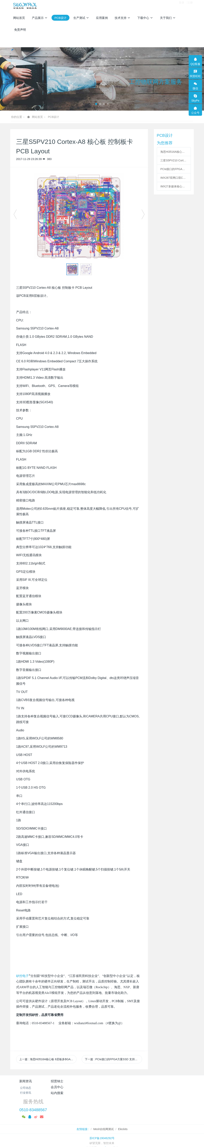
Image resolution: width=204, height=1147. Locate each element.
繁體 (102, 1137)
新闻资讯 (25, 1081)
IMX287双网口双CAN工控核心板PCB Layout (173, 177)
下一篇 (113, 1059)
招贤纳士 (56, 1081)
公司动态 (25, 1087)
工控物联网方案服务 (155, 82)
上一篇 (48, 1059)
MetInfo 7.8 (105, 1130)
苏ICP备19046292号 (102, 1120)
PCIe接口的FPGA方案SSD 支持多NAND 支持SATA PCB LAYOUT (173, 169)
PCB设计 (53, 116)
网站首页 (19, 17)
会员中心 (86, 1081)
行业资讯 (25, 1092)
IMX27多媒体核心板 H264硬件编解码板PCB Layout (173, 186)
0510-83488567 (155, 1092)
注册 (190, 5)
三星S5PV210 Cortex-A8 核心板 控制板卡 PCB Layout (173, 160)
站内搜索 (117, 1081)
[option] (79, 216)
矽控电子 (22, 976)
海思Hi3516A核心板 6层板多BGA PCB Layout (173, 151)
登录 (181, 5)
